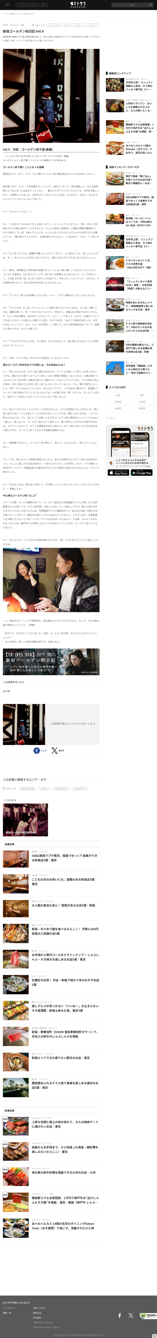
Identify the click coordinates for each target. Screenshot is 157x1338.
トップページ (9, 1308)
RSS (43, 5)
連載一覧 (7, 1312)
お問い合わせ (39, 1308)
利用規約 (37, 1317)
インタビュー (79, 25)
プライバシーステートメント (46, 1327)
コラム (66, 25)
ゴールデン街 (54, 25)
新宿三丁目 (39, 25)
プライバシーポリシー (43, 1322)
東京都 (118, 401)
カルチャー (93, 25)
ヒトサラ (110, 418)
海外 (142, 395)
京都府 (118, 408)
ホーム (6, 13)
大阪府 (142, 401)
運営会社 (37, 1312)
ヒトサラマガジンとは (27, 5)
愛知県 (142, 408)
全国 (118, 395)
